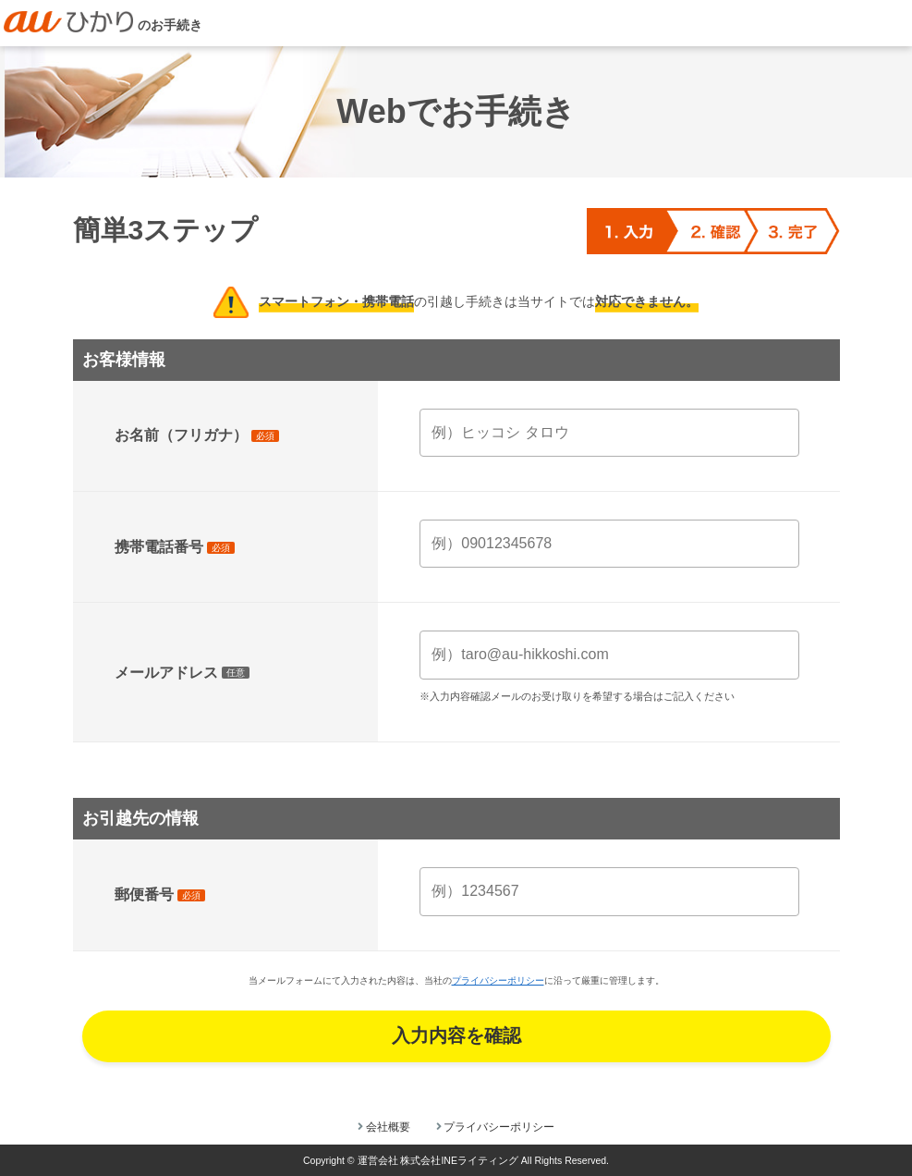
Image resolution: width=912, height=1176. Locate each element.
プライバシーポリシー (498, 980)
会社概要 (388, 1127)
